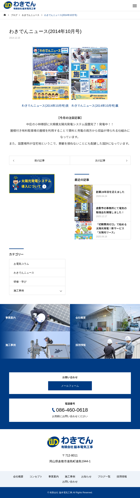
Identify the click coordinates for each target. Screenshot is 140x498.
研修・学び (20, 281)
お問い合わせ (70, 481)
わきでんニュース (24, 272)
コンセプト (36, 476)
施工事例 (19, 290)
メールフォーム (70, 385)
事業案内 (53, 476)
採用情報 (122, 476)
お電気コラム (21, 263)
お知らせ (86, 476)
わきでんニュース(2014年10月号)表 (45, 105)
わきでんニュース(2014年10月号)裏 (94, 105)
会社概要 (18, 476)
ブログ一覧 (104, 476)
